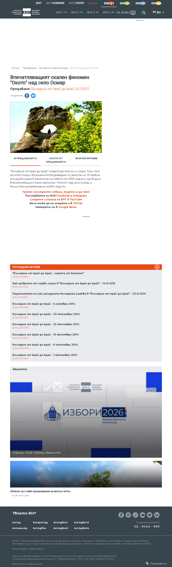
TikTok (77, 203)
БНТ (39, 3)
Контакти (116, 541)
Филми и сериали (71, 541)
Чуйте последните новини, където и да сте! (56, 191)
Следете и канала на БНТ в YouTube (56, 199)
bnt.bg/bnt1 (61, 522)
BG (159, 12)
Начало (16, 68)
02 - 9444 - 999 (147, 526)
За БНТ (15, 541)
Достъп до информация (40, 543)
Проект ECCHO (105, 559)
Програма (88, 541)
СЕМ (80, 559)
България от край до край (53, 68)
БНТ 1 (59, 12)
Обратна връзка (67, 559)
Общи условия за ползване (26, 556)
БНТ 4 (107, 12)
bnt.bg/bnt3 (81, 522)
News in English (19, 549)
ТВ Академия (19, 543)
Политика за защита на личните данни (64, 556)
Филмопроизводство (32, 541)
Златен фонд (54, 541)
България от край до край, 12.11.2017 (60, 89)
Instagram (80, 195)
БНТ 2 (75, 12)
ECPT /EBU (89, 559)
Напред (144, 541)
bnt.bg (16, 522)
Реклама (140, 20)
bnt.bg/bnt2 (61, 528)
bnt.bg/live (39, 528)
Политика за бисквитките (101, 556)
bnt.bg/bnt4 (81, 528)
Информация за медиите (68, 543)
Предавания (29, 68)
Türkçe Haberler (36, 549)
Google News (67, 207)
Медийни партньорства (108, 543)
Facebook (63, 195)
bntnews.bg (19, 528)
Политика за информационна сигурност (34, 559)
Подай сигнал (131, 541)
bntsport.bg (40, 522)
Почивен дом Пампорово (136, 543)
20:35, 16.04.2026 (21, 495)
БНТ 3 (91, 12)
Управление (101, 541)
